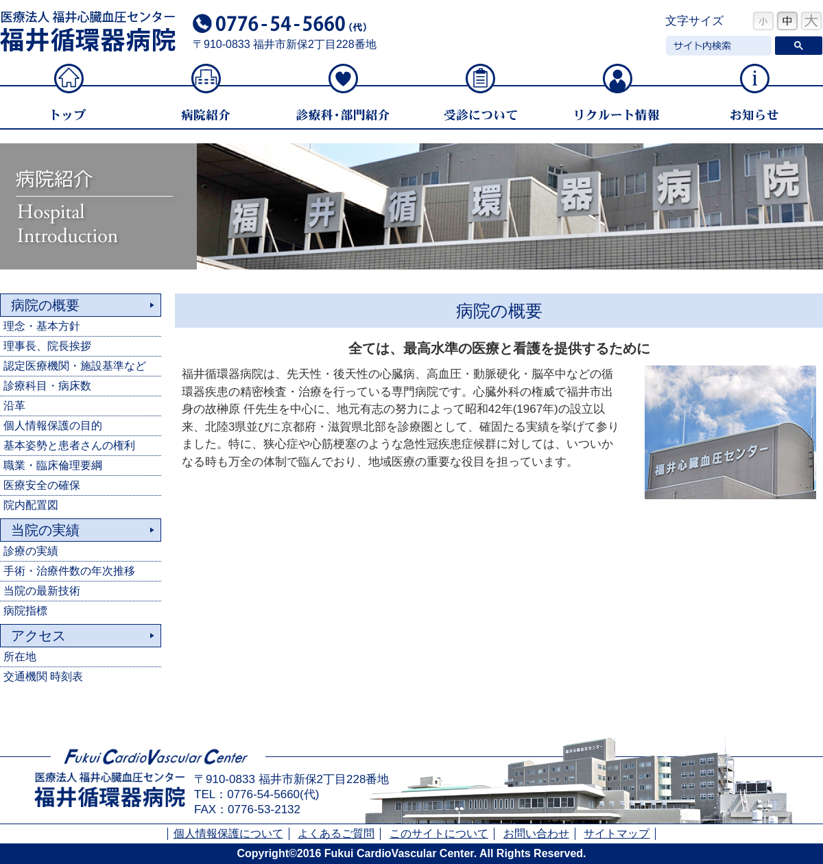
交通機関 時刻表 (43, 676)
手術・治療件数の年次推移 (69, 571)
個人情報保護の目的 (52, 425)
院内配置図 (30, 505)
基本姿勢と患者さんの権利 (69, 445)
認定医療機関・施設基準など (74, 366)
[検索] (717, 46)
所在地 (19, 656)
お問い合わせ (536, 833)
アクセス (38, 635)
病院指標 (25, 610)
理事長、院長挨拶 (47, 346)
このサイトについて (439, 833)
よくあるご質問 (336, 833)
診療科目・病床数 (47, 386)
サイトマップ (616, 833)
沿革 (14, 405)
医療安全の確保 (41, 485)
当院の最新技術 (41, 591)
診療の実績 (30, 551)
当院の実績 (45, 530)
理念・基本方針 (41, 326)
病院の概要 (45, 305)
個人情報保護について (228, 833)
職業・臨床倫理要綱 (52, 465)
